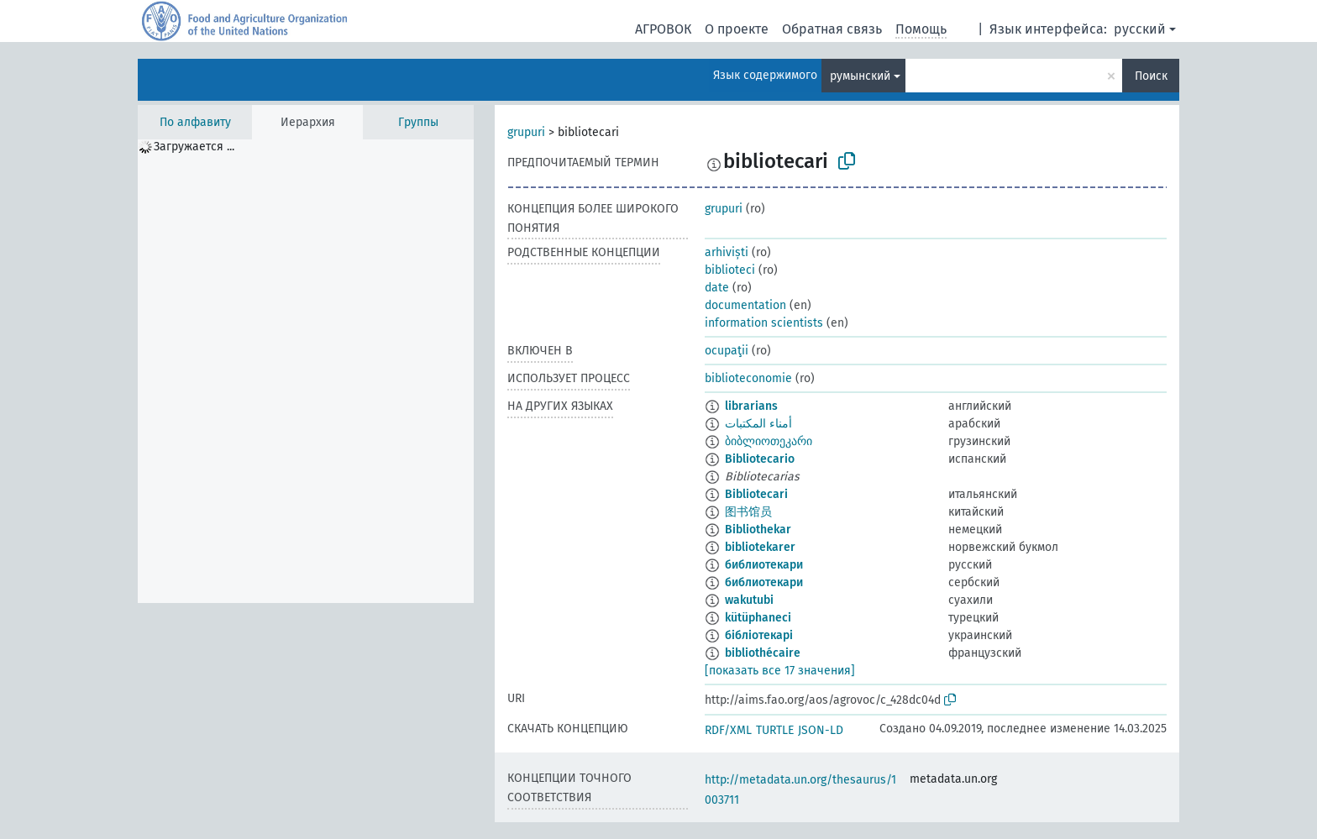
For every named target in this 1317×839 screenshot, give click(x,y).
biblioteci (730, 270)
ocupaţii (726, 350)
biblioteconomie (748, 378)
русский (1140, 29)
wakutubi (749, 600)
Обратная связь (832, 29)
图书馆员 (748, 512)
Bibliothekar (758, 529)
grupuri (526, 132)
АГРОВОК (663, 29)
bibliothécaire (762, 653)
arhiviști (726, 252)
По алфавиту (195, 122)
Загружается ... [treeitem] (194, 146)
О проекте (737, 29)
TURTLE (775, 730)
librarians (751, 406)
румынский (860, 76)
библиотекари (764, 565)
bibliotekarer (760, 547)
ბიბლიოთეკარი (768, 441)
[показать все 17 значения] (780, 670)
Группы (418, 122)
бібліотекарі (759, 635)
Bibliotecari (756, 494)
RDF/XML (728, 730)
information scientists (764, 323)
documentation (745, 305)
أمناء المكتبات (758, 424)
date (717, 288)
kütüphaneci (758, 618)
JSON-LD (820, 730)
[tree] (306, 371)
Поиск (1151, 76)
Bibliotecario (760, 459)
